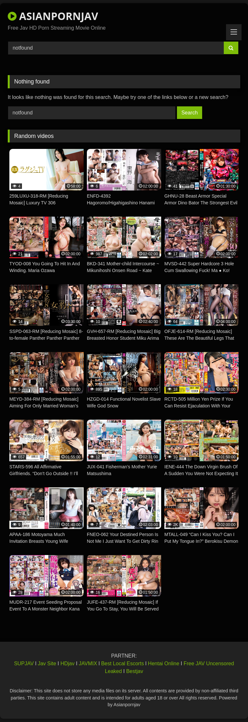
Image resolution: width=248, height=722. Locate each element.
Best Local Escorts (122, 663)
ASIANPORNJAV (53, 16)
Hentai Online (163, 663)
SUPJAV (24, 663)
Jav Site (47, 663)
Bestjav (134, 671)
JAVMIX (88, 663)
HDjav (67, 663)
